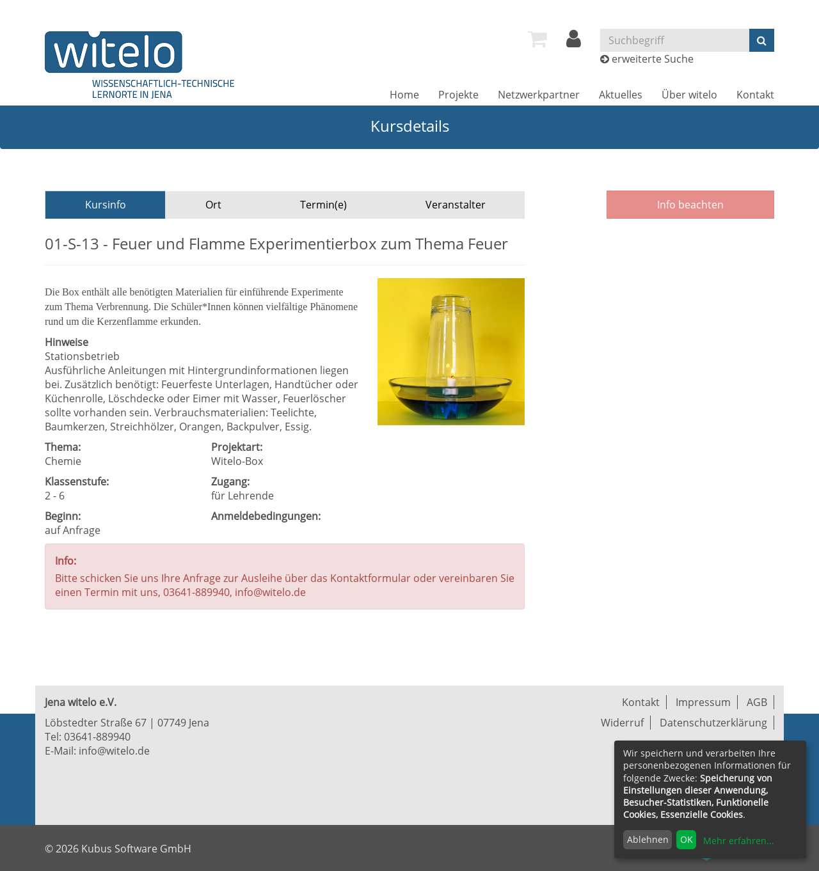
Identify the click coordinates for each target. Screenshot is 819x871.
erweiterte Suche (653, 59)
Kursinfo (105, 205)
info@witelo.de (114, 751)
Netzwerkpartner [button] (539, 95)
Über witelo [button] (689, 95)
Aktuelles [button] (620, 95)
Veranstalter (455, 205)
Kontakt (755, 95)
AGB (757, 702)
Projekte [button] (458, 95)
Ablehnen (648, 839)
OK (686, 839)
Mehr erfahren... (738, 841)
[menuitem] (537, 39)
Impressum (703, 702)
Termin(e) (323, 205)
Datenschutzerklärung (713, 723)
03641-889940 (97, 737)
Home (404, 95)
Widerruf (622, 723)
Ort (213, 205)
